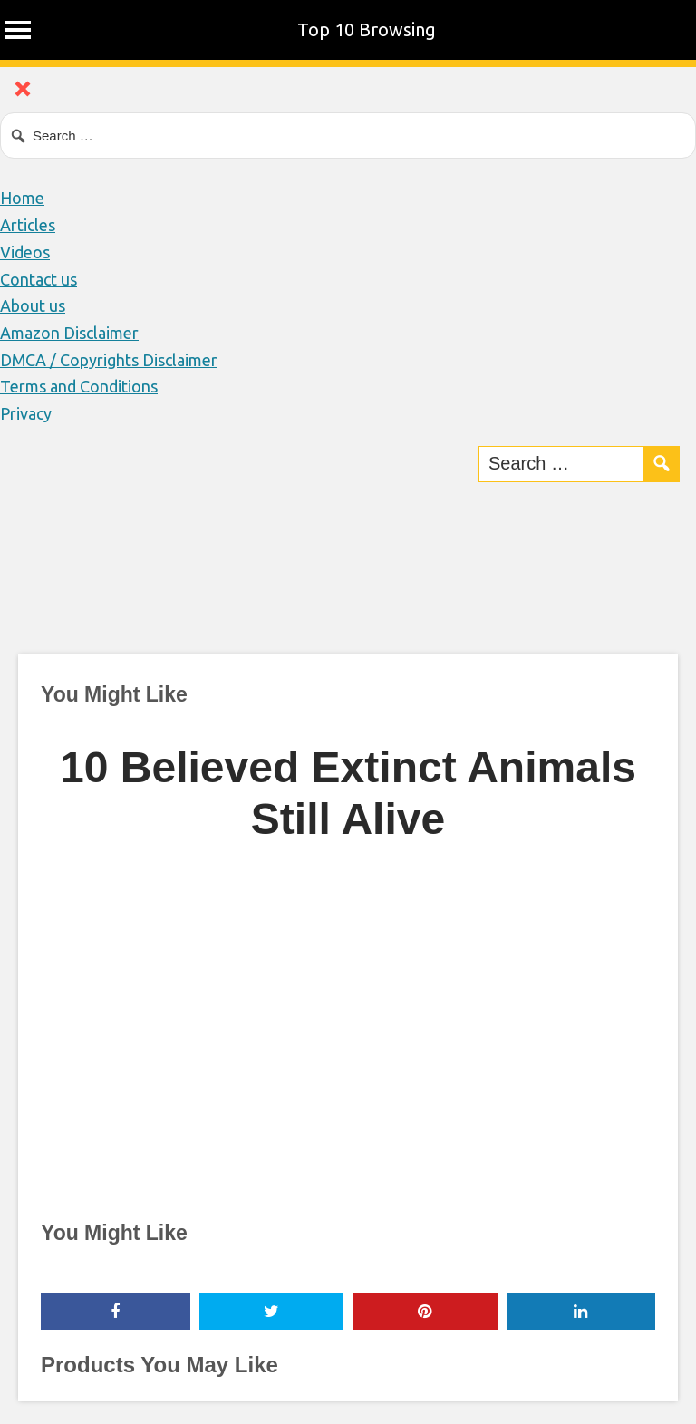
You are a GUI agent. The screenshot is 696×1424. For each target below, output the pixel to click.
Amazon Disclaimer (69, 333)
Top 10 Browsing (366, 29)
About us (32, 305)
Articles (27, 225)
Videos (25, 252)
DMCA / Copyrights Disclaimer (109, 360)
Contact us (38, 279)
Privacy (26, 413)
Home (22, 198)
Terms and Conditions (79, 386)
